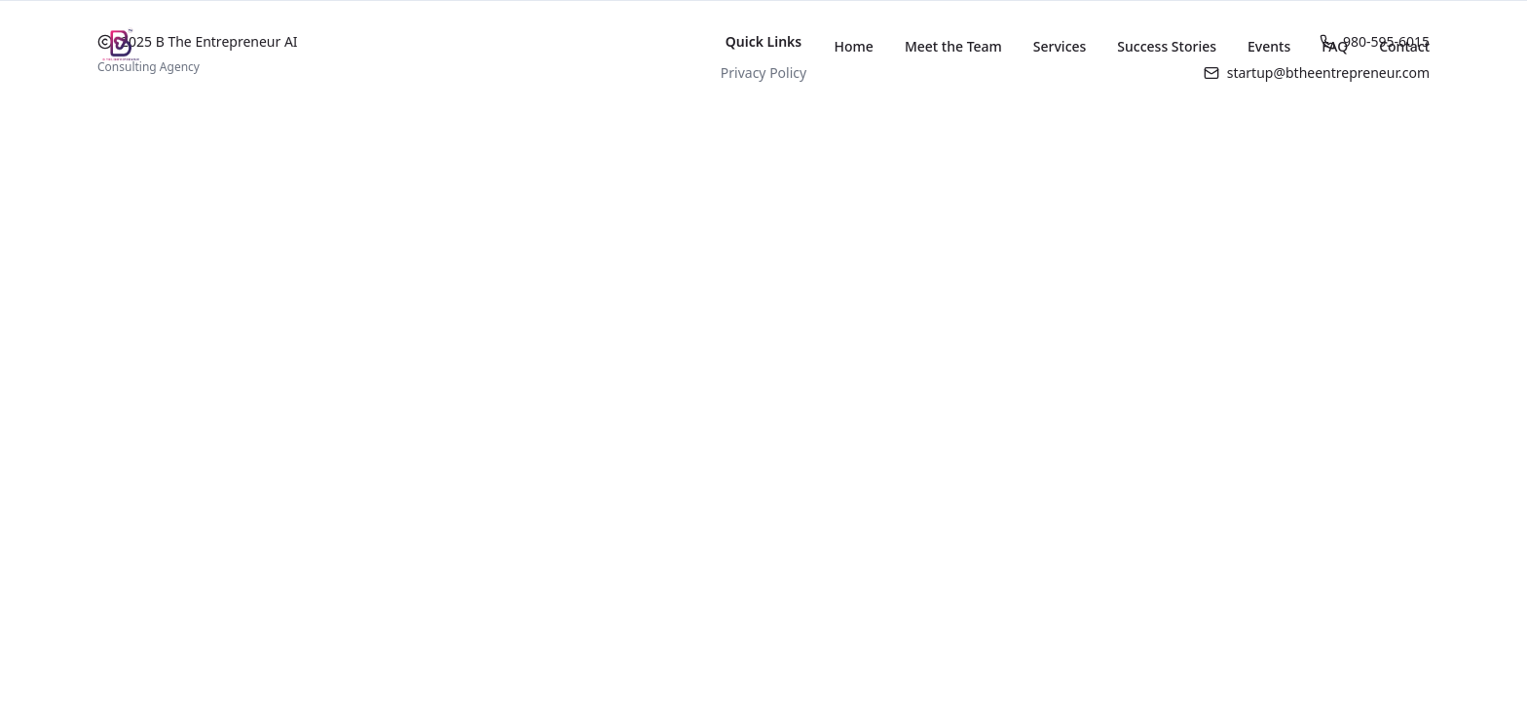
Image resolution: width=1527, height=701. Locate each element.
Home (854, 46)
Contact (1404, 46)
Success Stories (1166, 46)
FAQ (1335, 46)
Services (1060, 46)
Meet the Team (953, 46)
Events (1269, 46)
